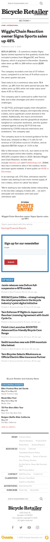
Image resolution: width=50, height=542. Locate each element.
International (12, 25)
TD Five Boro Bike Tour (12, 407)
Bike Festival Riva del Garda (14, 388)
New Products (15, 292)
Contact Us (38, 474)
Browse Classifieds (27, 478)
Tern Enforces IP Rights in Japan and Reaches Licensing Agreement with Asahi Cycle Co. (25, 315)
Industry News (25, 437)
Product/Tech (41, 441)
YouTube (29, 527)
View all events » (8, 427)
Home (3, 25)
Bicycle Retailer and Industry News (23, 378)
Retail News (24, 445)
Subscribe (23, 490)
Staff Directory (25, 474)
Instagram (37, 527)
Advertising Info (25, 486)
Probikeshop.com (33, 162)
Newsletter (34, 490)
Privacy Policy (24, 456)
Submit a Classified (27, 482)
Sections (25, 20)
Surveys (22, 449)
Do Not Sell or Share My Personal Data (33, 465)
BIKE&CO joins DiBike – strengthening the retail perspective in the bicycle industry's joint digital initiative (23, 300)
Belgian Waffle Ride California (15, 417)
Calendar (32, 449)
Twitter (21, 527)
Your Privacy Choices (27, 460)
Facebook (12, 527)
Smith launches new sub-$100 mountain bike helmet (24, 343)
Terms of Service (40, 456)
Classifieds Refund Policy (29, 453)
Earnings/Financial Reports (13, 228)
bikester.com (15, 162)
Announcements (16, 307)
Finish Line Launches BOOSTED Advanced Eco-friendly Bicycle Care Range (21, 330)
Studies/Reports (38, 445)
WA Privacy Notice (26, 470)
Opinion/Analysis (26, 441)
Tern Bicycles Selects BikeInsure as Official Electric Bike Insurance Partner (23, 355)
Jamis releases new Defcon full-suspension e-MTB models (19, 286)
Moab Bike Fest (8, 398)
